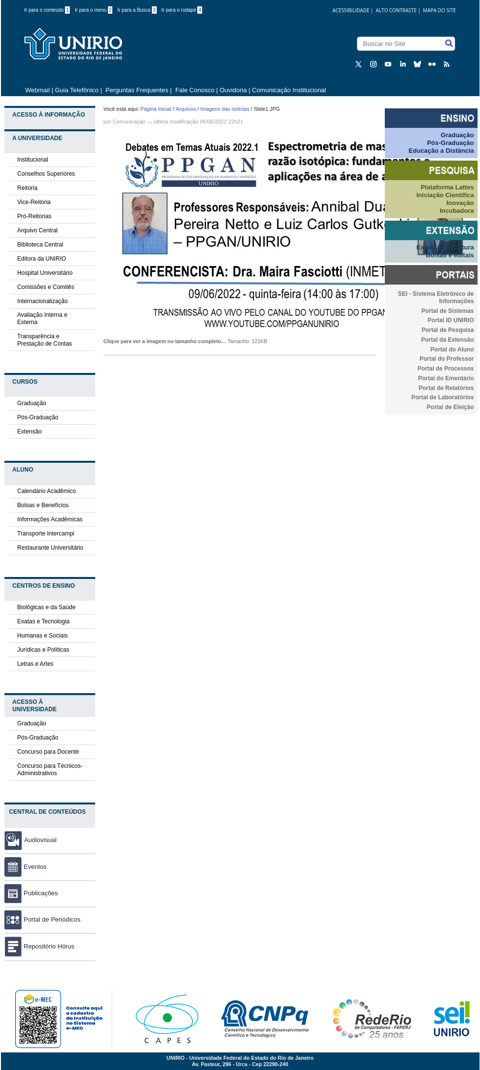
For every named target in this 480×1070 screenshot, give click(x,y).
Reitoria (27, 188)
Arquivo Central (37, 230)
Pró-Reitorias (34, 216)
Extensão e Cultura (445, 247)
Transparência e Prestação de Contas (44, 340)
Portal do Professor (446, 358)
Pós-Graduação (37, 417)
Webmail (37, 90)
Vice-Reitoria (33, 202)
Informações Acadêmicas (50, 519)
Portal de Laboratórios (442, 397)
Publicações (31, 893)
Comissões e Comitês (45, 287)
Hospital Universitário (44, 272)
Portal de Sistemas (447, 311)
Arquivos (186, 109)
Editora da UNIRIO (41, 258)
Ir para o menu (93, 10)
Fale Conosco (193, 90)
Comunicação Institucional (289, 90)
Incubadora (456, 210)
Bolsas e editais (450, 255)
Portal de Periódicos (42, 919)
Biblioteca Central (40, 244)
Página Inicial (156, 109)
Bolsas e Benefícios (42, 505)
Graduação (31, 403)
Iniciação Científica (445, 195)
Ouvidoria (234, 90)
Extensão (29, 431)
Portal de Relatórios (446, 388)
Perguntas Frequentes (136, 90)
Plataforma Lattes (447, 187)
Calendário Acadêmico (46, 491)
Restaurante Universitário (50, 547)
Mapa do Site (439, 10)
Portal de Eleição (450, 407)
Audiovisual (40, 840)
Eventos (25, 866)
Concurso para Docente (48, 751)
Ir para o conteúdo (47, 10)
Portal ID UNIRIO (451, 320)
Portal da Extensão (447, 339)
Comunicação (129, 121)
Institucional (32, 159)
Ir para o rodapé (182, 10)
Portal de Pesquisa (447, 330)
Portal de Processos (445, 368)
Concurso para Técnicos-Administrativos (50, 769)
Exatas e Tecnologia (43, 621)
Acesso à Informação (48, 114)
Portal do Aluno (452, 349)
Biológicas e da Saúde (46, 607)
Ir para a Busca (136, 10)
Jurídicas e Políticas (43, 649)
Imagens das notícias (225, 109)
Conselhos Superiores (46, 173)
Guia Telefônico (76, 90)
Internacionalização (42, 301)
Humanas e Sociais (42, 635)
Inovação (460, 202)
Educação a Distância (441, 150)
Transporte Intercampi (45, 533)
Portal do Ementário (446, 378)
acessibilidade (351, 10)
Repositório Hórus (39, 946)
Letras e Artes (35, 663)
